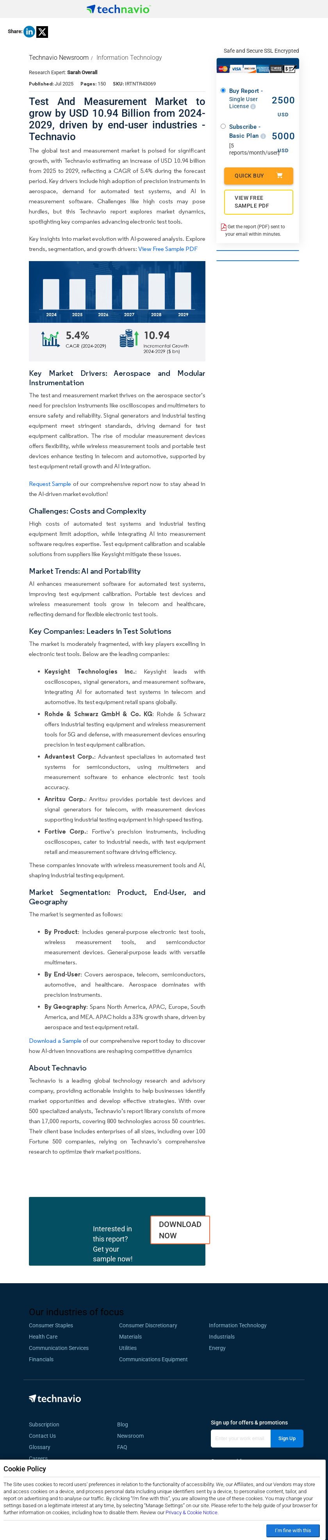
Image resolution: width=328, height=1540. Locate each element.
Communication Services (59, 1348)
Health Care (43, 1337)
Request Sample (50, 483)
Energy (217, 1348)
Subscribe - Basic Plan (247, 131)
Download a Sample (55, 1040)
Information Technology (129, 57)
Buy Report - (248, 98)
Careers (38, 1458)
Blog (125, 1424)
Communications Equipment (153, 1359)
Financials (41, 1359)
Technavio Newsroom (59, 57)
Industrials (222, 1337)
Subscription (44, 1424)
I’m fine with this (293, 1530)
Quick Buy (259, 175)
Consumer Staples (51, 1325)
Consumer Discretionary (148, 1325)
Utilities (128, 1348)
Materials (130, 1337)
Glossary (39, 1447)
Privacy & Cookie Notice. (192, 1512)
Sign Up (287, 1438)
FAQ (124, 1447)
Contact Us (42, 1436)
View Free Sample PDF (168, 249)
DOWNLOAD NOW (180, 1230)
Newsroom (132, 1436)
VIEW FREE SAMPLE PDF (252, 202)
